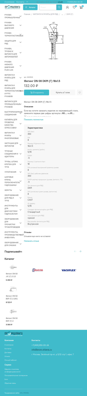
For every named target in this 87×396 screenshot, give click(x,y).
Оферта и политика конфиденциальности (12, 370)
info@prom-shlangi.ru (41, 349)
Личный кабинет (11, 360)
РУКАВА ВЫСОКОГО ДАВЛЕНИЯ (9, 25)
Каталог (30, 7)
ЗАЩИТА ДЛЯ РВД (10, 42)
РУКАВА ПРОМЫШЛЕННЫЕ (11, 16)
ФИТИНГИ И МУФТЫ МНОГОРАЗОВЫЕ (11, 135)
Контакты (20, 2)
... (62, 14)
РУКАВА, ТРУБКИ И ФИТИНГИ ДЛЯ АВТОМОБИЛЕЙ (11, 52)
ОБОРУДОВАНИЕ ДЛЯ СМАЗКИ (11, 243)
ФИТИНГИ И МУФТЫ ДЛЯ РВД (10, 77)
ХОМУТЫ (8, 190)
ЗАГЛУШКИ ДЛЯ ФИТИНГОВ (11, 144)
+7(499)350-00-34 (74, 2)
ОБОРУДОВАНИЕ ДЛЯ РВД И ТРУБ (11, 198)
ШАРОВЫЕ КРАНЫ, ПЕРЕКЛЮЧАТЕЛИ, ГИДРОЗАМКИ (11, 181)
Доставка (8, 352)
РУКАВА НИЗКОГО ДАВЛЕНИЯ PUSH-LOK (9, 66)
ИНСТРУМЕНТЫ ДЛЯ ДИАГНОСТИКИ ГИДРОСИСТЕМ (11, 210)
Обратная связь (10, 383)
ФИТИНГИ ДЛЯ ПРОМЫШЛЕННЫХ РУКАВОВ (11, 104)
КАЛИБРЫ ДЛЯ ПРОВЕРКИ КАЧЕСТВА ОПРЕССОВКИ (11, 123)
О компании (9, 2)
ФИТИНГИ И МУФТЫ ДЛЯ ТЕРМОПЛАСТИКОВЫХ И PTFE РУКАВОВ (11, 90)
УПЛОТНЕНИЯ (10, 172)
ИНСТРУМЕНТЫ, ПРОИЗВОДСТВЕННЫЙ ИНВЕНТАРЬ (11, 235)
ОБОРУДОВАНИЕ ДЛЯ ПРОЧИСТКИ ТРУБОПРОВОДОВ (11, 223)
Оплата (7, 356)
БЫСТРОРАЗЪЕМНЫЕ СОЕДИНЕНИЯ (11, 113)
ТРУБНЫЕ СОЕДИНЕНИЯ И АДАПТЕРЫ (11, 154)
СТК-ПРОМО (24, 393)
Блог (6, 379)
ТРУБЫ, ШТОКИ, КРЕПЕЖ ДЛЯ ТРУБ (11, 164)
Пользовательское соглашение (16, 375)
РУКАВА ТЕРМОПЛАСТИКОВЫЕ (11, 34)
